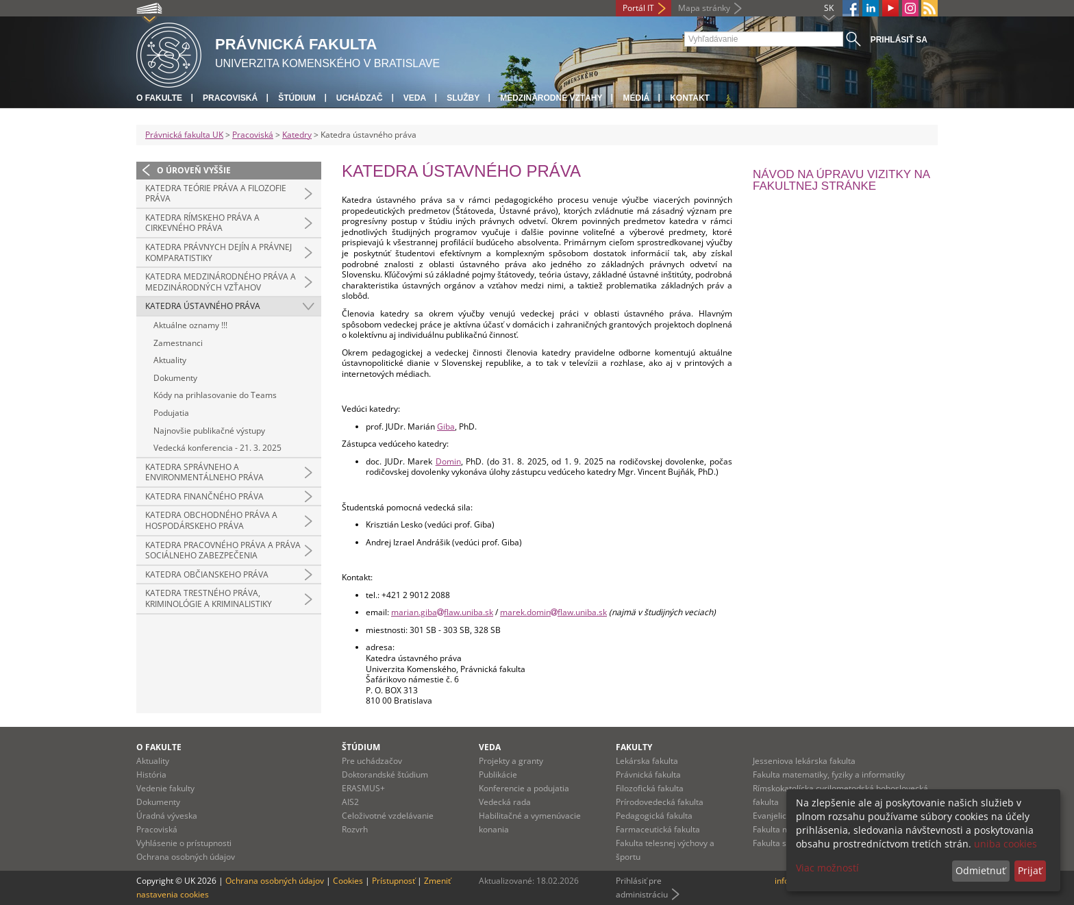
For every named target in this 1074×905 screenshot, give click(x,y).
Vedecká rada (505, 802)
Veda (414, 98)
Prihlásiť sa (899, 40)
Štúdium (297, 98)
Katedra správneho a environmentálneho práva (204, 472)
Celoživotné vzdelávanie (388, 815)
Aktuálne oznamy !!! (190, 325)
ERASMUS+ (363, 788)
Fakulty (634, 747)
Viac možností (827, 867)
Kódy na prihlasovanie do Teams (215, 395)
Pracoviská (230, 98)
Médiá (636, 98)
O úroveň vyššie (194, 170)
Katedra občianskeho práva (206, 574)
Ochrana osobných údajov (185, 857)
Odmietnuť (981, 870)
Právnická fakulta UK (184, 134)
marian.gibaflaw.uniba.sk (442, 612)
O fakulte (159, 98)
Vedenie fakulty (165, 788)
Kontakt (690, 98)
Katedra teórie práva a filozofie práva (215, 193)
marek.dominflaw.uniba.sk (553, 612)
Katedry (297, 134)
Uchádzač (359, 98)
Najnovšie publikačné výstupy (209, 430)
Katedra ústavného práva (202, 306)
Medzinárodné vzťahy (551, 98)
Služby (463, 98)
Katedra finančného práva (204, 496)
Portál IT (638, 8)
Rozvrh (355, 829)
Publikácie (498, 774)
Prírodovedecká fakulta (659, 802)
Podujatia (171, 413)
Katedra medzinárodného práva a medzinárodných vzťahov (220, 282)
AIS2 (350, 802)
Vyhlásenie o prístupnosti (184, 843)
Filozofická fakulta (650, 788)
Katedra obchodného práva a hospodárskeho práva (211, 520)
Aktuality (169, 360)
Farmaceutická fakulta (658, 829)
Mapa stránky (704, 8)
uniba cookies (1005, 843)
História (151, 774)
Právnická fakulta (648, 774)
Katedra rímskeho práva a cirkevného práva (202, 223)
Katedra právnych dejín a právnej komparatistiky (218, 252)
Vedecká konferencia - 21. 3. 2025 (217, 448)
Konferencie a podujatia (524, 788)
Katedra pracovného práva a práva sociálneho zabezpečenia (223, 550)
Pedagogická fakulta (654, 815)
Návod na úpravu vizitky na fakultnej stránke (841, 180)
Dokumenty (175, 378)
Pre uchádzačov (372, 761)
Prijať (1030, 870)
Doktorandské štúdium (385, 774)
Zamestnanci (178, 343)
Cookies (348, 881)
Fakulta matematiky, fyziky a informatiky (829, 774)
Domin (448, 461)
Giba (446, 426)
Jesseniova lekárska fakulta (804, 761)
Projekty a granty (511, 761)
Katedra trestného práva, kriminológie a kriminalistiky (208, 598)
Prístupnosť (393, 881)
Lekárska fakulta (647, 761)
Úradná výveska (166, 815)
